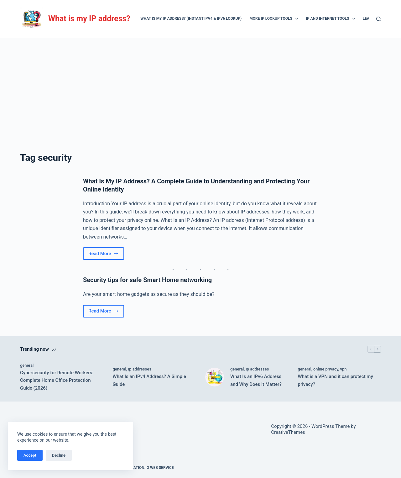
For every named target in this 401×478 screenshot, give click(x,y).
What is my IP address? (89, 18)
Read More (106, 255)
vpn (343, 369)
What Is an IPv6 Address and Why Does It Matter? (256, 380)
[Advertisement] (200, 85)
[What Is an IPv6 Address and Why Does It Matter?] (214, 377)
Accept (29, 455)
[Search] (378, 19)
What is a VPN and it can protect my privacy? (335, 380)
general (27, 365)
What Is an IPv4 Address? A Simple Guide (149, 380)
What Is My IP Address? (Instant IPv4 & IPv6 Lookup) (191, 18)
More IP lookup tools (274, 19)
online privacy (325, 369)
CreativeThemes (288, 432)
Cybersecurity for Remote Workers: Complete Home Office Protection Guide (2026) (56, 380)
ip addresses (139, 369)
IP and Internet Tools (331, 19)
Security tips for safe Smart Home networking (147, 280)
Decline (58, 455)
